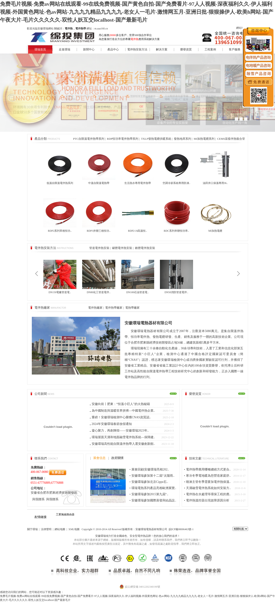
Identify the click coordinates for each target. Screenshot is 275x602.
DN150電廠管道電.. (60, 292)
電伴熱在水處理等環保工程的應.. (208, 494)
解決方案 (161, 49)
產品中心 (113, 49)
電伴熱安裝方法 (137, 49)
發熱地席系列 (182, 138)
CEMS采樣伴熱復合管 (231, 138)
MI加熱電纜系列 (204, 138)
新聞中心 (89, 49)
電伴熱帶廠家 (113, 307)
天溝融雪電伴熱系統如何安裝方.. (208, 488)
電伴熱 (142, 535)
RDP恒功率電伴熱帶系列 (122, 138)
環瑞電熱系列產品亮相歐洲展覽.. (153, 488)
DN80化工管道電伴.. (98, 292)
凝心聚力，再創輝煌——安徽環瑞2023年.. (120, 430)
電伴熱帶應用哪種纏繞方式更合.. (208, 469)
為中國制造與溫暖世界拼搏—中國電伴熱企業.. (123, 410)
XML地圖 (74, 529)
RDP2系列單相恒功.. (60, 230)
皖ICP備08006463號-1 (181, 529)
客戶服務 (234, 49)
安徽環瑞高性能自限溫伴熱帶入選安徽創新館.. (123, 443)
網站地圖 (241, 27)
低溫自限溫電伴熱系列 (60, 183)
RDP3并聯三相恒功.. (98, 230)
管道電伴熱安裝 (99, 248)
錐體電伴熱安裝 (145, 248)
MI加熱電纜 (215, 230)
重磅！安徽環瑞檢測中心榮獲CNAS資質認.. (121, 417)
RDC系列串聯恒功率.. (176, 230)
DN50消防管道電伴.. (176, 292)
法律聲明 (46, 529)
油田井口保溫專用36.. (215, 183)
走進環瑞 (64, 49)
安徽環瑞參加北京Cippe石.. (149, 482)
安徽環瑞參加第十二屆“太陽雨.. (152, 475)
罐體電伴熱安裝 (122, 248)
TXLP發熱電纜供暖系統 (156, 138)
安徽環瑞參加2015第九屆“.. (149, 494)
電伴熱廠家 (95, 307)
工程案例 (210, 49)
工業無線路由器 (65, 514)
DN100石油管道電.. (137, 292)
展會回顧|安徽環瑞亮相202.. (150, 469)
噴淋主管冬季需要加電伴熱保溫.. (208, 482)
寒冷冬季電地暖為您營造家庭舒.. (208, 475)
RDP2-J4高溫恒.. (137, 230)
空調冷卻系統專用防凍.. (176, 183)
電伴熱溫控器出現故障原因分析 (207, 500)
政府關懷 (117, 458)
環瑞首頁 (40, 49)
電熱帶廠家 (132, 307)
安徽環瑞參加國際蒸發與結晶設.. (153, 500)
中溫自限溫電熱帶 (98, 183)
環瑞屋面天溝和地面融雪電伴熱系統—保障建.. (123, 437)
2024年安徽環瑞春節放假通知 (112, 424)
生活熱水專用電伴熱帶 (137, 183)
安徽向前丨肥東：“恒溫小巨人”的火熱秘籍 (121, 404)
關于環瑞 (32, 529)
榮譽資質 (186, 49)
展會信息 (99, 458)
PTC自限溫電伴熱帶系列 (88, 138)
